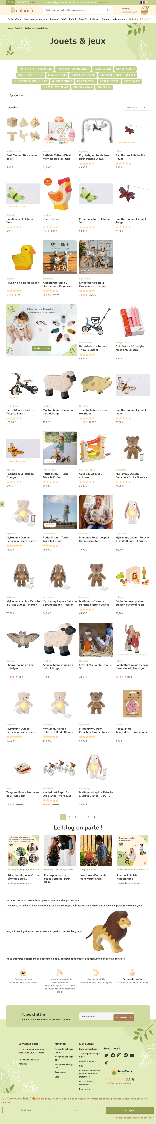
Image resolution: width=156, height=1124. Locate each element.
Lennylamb (59, 872)
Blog (11, 2)
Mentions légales (87, 1070)
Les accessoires (72, 872)
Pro (32, 2)
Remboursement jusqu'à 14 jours (96, 985)
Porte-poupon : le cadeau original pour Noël (57, 881)
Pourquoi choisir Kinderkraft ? (127, 879)
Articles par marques (17, 872)
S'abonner (126, 1022)
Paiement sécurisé (23, 981)
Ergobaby (48, 872)
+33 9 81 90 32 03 (31, 1068)
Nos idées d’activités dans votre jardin (93, 879)
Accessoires (60, 1081)
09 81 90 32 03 (104, 2)
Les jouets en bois (89, 872)
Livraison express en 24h (60, 981)
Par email (23, 1073)
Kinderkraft (33, 872)
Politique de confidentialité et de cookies (134, 1118)
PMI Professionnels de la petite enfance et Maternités (90, 1082)
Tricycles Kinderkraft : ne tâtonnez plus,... (23, 879)
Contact (22, 2)
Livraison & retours (88, 1058)
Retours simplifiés (96, 981)
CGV (81, 1075)
